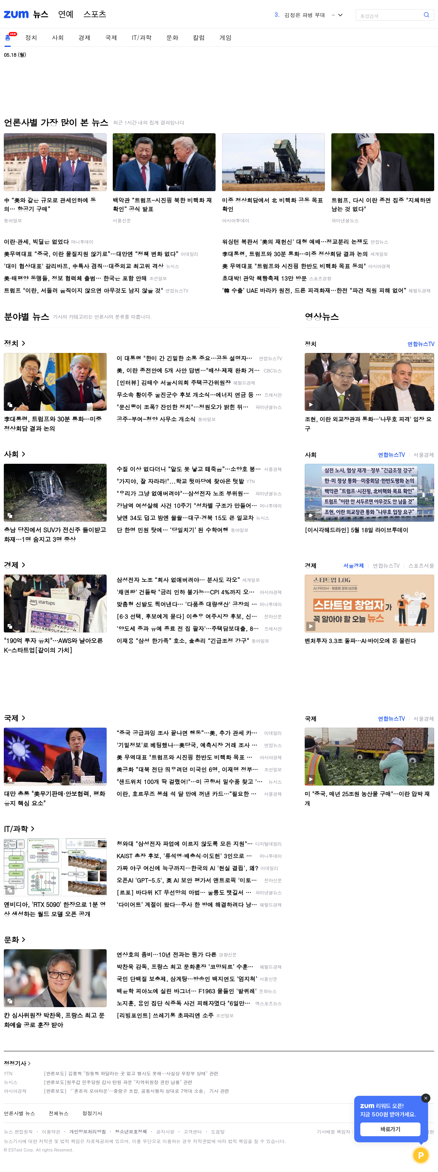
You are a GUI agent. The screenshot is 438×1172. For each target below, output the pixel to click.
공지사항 (165, 1131)
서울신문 (122, 220)
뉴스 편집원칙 (18, 1131)
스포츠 (94, 14)
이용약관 (51, 1131)
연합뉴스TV (421, 344)
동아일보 (13, 220)
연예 (66, 14)
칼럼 (199, 37)
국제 (111, 37)
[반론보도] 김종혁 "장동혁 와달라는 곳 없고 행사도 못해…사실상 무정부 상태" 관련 (131, 1073)
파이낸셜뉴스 (345, 220)
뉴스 (40, 14)
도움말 (218, 1131)
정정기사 (15, 1063)
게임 (225, 37)
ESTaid (15, 1150)
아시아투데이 (235, 220)
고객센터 (193, 1131)
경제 (84, 37)
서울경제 (424, 454)
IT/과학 (142, 37)
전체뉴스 (59, 1113)
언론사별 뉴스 (19, 1113)
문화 (172, 37)
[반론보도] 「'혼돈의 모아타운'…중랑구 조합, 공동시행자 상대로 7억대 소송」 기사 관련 (136, 1090)
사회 (58, 37)
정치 (31, 37)
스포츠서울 (421, 565)
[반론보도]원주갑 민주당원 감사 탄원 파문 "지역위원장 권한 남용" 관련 (118, 1082)
